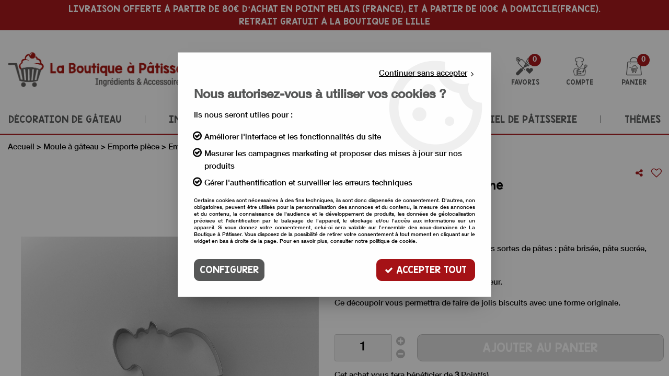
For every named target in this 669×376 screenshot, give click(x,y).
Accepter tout (426, 269)
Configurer (229, 269)
